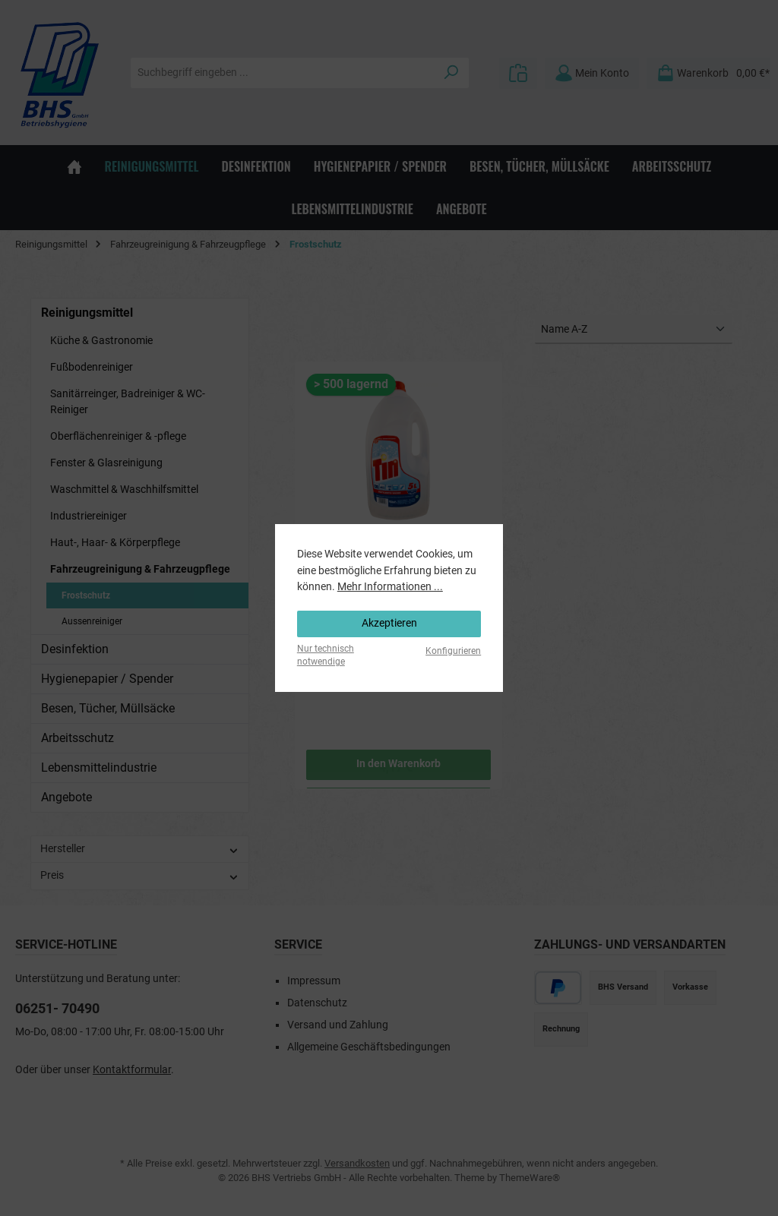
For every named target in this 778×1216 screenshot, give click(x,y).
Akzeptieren (389, 623)
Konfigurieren (453, 651)
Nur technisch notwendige (325, 655)
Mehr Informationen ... (390, 586)
